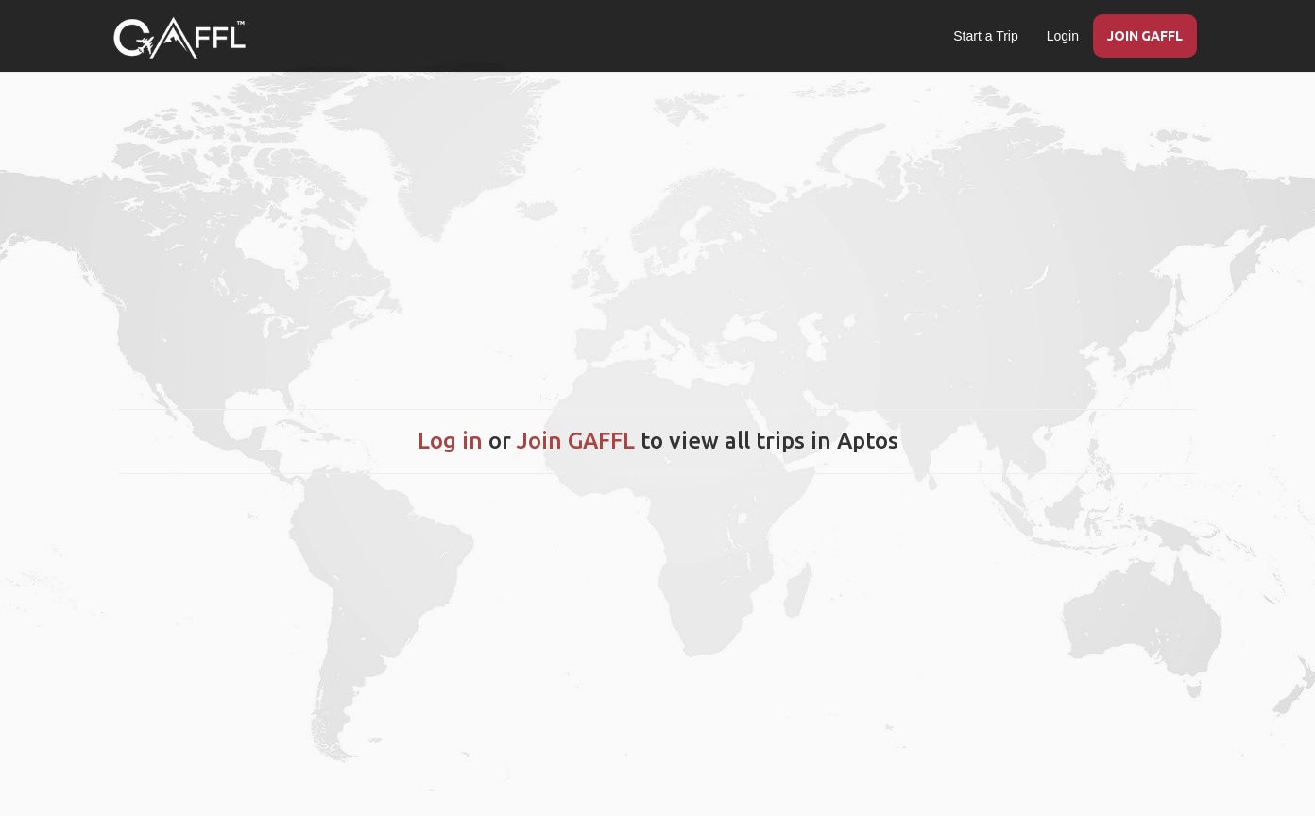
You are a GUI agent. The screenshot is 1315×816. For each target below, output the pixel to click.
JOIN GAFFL (1145, 35)
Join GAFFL (576, 440)
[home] (179, 37)
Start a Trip (985, 35)
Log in (450, 440)
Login (1063, 35)
